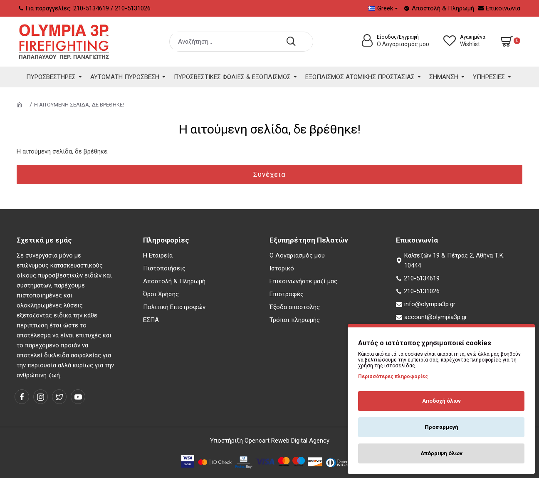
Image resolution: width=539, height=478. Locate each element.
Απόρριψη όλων (441, 453)
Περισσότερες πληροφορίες (393, 376)
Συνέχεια (269, 174)
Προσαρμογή (441, 427)
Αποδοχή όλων (441, 401)
